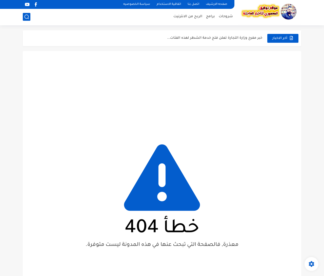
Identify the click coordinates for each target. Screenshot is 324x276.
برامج (210, 16)
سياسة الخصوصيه (136, 4)
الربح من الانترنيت (187, 16)
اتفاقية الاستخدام (169, 4)
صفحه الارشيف (216, 4)
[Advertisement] (162, 94)
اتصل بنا (193, 4)
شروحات (226, 16)
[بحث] (26, 17)
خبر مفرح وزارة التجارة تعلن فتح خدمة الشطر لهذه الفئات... (214, 38)
